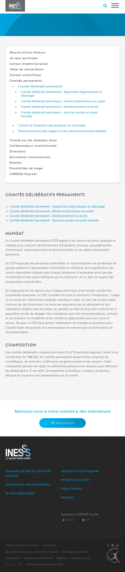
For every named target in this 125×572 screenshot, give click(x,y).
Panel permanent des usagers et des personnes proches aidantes (62, 131)
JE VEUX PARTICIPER (20, 493)
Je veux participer (24, 58)
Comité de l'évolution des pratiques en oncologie (51, 125)
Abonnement (62, 423)
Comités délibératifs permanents (40, 86)
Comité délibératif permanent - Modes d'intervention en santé (52, 211)
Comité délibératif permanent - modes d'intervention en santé (63, 101)
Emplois (16, 163)
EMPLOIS (67, 498)
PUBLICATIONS (71, 489)
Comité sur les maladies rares (33, 140)
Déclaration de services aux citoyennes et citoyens (32, 551)
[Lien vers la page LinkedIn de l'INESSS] (117, 545)
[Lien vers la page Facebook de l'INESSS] (108, 545)
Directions (18, 151)
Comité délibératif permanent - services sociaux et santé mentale (59, 114)
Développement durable (75, 551)
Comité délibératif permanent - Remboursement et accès (59, 107)
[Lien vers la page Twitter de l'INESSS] (112, 545)
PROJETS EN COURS (75, 480)
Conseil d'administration (29, 64)
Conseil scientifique (25, 75)
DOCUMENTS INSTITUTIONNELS (28, 485)
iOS (85, 520)
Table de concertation (27, 69)
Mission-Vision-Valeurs (28, 52)
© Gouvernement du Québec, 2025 (44, 564)
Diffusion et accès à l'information (22, 545)
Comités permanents (26, 81)
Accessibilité (49, 545)
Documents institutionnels (30, 157)
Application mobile (81, 558)
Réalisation (62, 558)
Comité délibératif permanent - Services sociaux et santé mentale (54, 220)
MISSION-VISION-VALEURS (80, 471)
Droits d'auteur (13, 558)
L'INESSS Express (23, 174)
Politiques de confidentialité (38, 558)
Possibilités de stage (26, 168)
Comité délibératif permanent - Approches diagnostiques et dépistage (61, 94)
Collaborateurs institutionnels (33, 146)
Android (68, 520)
